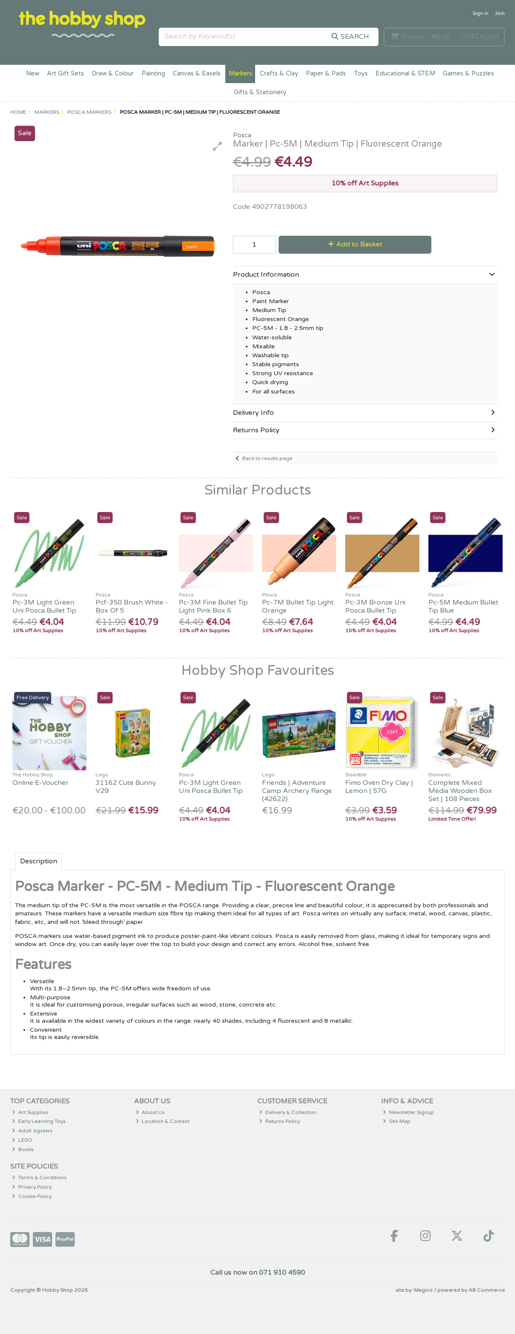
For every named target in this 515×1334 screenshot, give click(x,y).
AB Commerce (486, 1290)
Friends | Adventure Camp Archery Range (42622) (297, 790)
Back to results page (267, 458)
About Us (150, 1112)
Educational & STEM (405, 73)
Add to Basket (355, 244)
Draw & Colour (113, 73)
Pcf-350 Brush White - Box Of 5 (132, 606)
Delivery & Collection (288, 1112)
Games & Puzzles (468, 73)
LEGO (22, 1140)
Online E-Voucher (40, 782)
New (32, 73)
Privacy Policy (32, 1187)
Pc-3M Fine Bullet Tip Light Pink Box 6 (213, 606)
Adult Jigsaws (32, 1131)
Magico (423, 1290)
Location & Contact (163, 1121)
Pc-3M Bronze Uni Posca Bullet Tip (375, 606)
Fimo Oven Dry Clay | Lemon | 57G (379, 786)
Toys (361, 73)
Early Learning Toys (39, 1121)
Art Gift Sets (65, 73)
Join (500, 13)
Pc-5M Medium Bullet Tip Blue (463, 606)
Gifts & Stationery (260, 92)
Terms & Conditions (39, 1178)
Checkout (480, 36)
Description (38, 861)
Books (23, 1149)
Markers (240, 73)
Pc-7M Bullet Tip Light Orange (298, 606)
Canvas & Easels (197, 73)
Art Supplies (30, 1112)
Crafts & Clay (279, 73)
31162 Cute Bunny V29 (126, 786)
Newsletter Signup (408, 1112)
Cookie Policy (32, 1196)
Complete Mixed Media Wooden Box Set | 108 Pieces (460, 790)
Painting (153, 73)
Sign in (480, 13)
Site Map (396, 1121)
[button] (217, 146)
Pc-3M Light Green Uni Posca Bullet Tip (44, 606)
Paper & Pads (326, 73)
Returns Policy (279, 1121)
